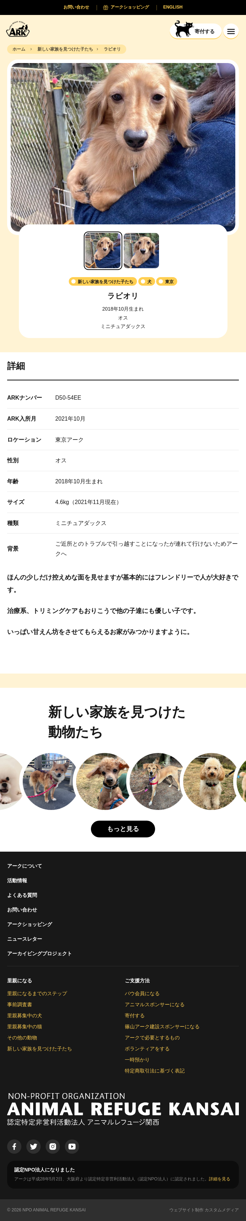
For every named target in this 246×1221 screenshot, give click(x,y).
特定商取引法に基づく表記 (155, 1071)
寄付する (135, 1015)
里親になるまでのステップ (37, 993)
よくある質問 (22, 895)
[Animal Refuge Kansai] (19, 28)
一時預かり (137, 1059)
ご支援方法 (137, 980)
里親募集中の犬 (24, 1015)
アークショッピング (29, 924)
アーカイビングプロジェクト (39, 953)
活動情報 (17, 880)
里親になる (19, 980)
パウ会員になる (142, 993)
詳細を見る (219, 1178)
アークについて (24, 866)
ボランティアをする (147, 1048)
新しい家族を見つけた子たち (39, 1048)
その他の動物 (22, 1037)
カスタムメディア (222, 1209)
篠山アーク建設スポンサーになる (162, 1026)
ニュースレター (24, 939)
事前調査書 (19, 1004)
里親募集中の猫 (24, 1026)
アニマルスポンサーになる (155, 1004)
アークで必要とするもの (152, 1037)
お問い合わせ (22, 910)
